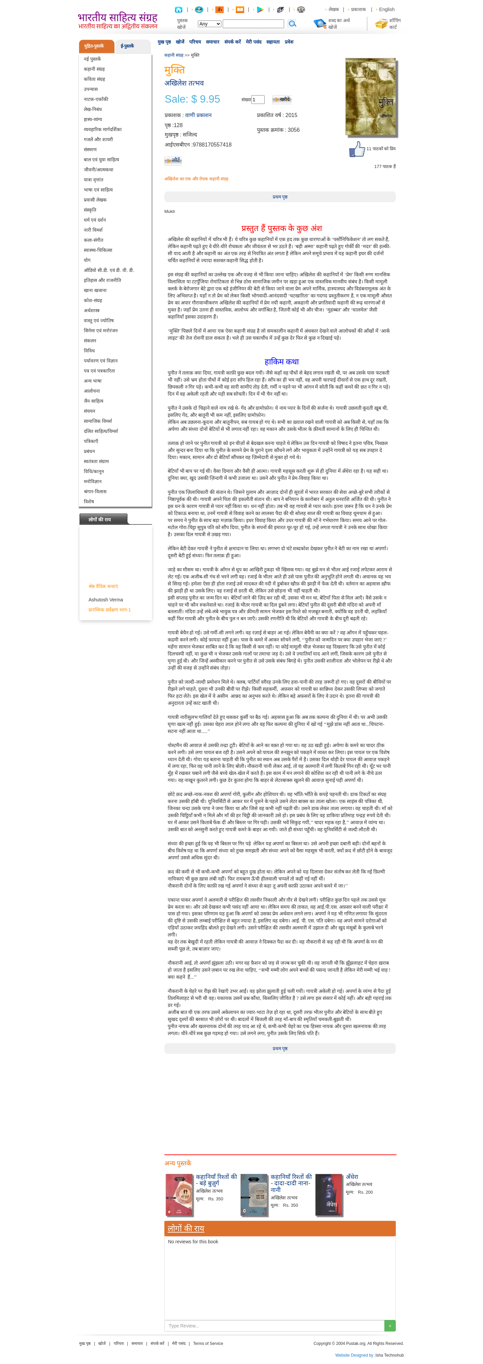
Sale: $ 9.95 (192, 99)
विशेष (89, 501)
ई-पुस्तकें (127, 46)
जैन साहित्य (93, 401)
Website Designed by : (355, 1355)
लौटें (176, 160)
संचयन (89, 411)
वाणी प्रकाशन (198, 115)
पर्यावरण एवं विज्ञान (101, 360)
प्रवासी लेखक (95, 200)
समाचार (212, 42)
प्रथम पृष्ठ (280, 197)
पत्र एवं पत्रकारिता (99, 371)
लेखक (334, 9)
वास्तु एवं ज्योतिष (99, 320)
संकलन (90, 340)
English (387, 9)
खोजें (180, 42)
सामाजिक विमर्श (98, 421)
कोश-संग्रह (93, 300)
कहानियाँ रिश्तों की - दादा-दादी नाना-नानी (291, 1184)
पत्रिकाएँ (91, 441)
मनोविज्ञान (93, 481)
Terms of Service (208, 1343)
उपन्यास (91, 89)
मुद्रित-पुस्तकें (94, 46)
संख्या (246, 99)
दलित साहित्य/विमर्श (101, 431)
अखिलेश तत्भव (184, 83)
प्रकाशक (358, 9)
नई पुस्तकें (92, 59)
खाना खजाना (95, 290)
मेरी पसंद (253, 42)
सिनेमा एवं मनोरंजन (101, 330)
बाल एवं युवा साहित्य (101, 159)
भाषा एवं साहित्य (98, 189)
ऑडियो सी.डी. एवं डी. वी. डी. (109, 270)
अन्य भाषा (93, 381)
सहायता (273, 42)
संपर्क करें (232, 42)
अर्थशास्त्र (92, 310)
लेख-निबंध (93, 109)
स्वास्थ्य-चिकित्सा (98, 250)
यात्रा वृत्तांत (93, 179)
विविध (89, 350)
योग (87, 260)
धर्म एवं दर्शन (95, 220)
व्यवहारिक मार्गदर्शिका (103, 129)
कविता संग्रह (94, 79)
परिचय (195, 42)
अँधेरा (352, 1177)
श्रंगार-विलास (95, 491)
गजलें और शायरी (98, 139)
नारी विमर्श (93, 230)
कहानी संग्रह (94, 69)
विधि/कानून (94, 471)
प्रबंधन (89, 451)
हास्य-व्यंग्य (93, 119)
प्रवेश (289, 42)
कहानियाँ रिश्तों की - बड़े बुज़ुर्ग (216, 1180)
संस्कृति (90, 210)
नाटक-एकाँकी (96, 99)
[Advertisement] (280, 1101)
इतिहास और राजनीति (102, 280)
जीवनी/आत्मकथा (98, 169)
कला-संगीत (93, 240)
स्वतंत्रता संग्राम (96, 461)
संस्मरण (90, 149)
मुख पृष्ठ (164, 42)
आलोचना (92, 391)
